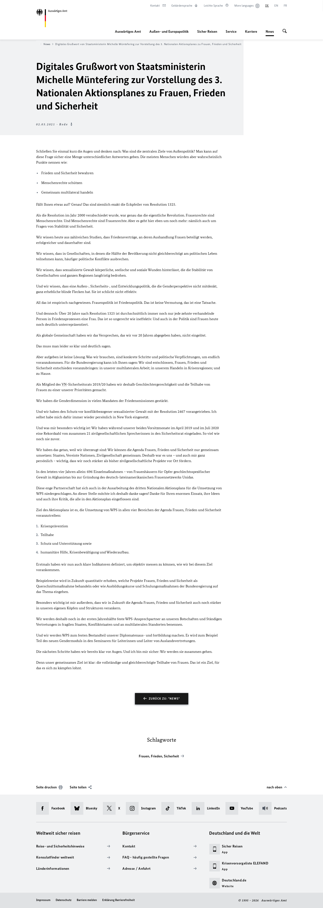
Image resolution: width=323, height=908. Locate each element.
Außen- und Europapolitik (169, 31)
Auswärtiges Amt (128, 31)
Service (231, 31)
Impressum (43, 900)
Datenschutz (63, 900)
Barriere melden (87, 900)
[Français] (285, 6)
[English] (276, 6)
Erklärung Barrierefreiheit (118, 900)
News (270, 31)
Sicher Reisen (207, 31)
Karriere (251, 31)
